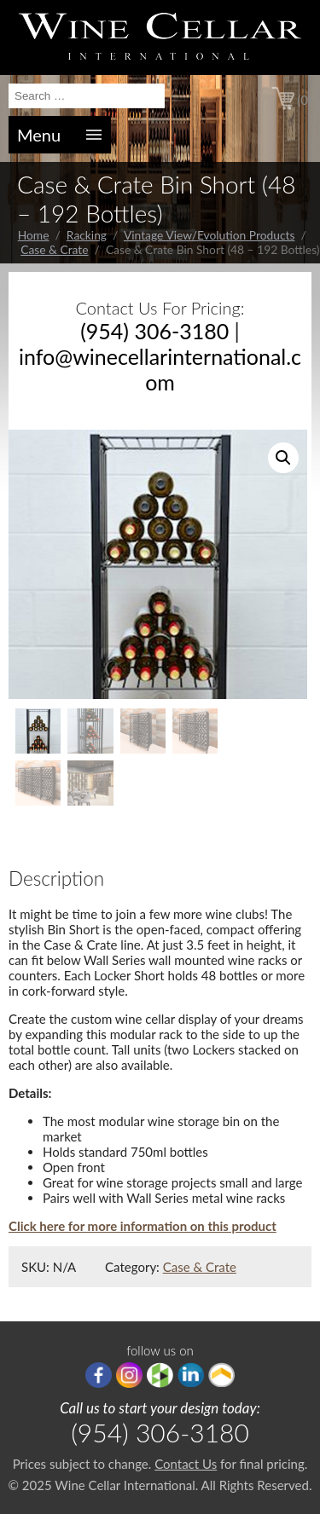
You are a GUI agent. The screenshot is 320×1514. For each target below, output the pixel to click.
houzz (160, 1375)
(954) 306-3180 (154, 331)
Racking (87, 235)
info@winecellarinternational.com (160, 369)
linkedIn (190, 1375)
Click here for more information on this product (142, 1226)
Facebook (98, 1375)
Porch (221, 1375)
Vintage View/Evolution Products (209, 235)
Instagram (129, 1375)
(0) (304, 99)
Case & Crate (54, 249)
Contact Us (185, 1463)
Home (33, 235)
